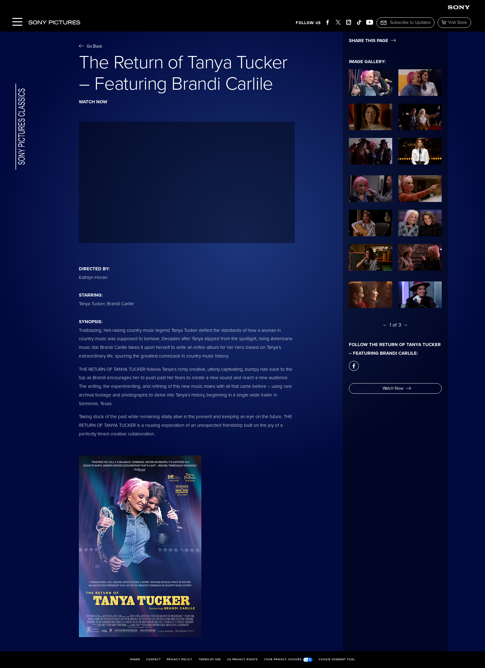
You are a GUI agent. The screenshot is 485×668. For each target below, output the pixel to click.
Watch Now (397, 388)
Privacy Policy (179, 659)
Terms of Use (210, 659)
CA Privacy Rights (242, 659)
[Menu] (17, 22)
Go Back (90, 46)
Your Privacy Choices (288, 659)
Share (135, 659)
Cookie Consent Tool (337, 659)
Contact (153, 659)
